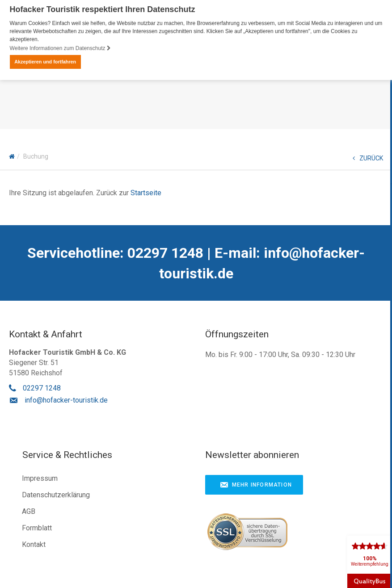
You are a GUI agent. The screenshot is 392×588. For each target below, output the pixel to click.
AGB (28, 511)
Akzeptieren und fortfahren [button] (45, 61)
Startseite (146, 193)
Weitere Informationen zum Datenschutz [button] (60, 48)
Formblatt (37, 528)
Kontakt (34, 544)
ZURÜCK (368, 158)
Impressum (40, 478)
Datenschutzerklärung (56, 495)
